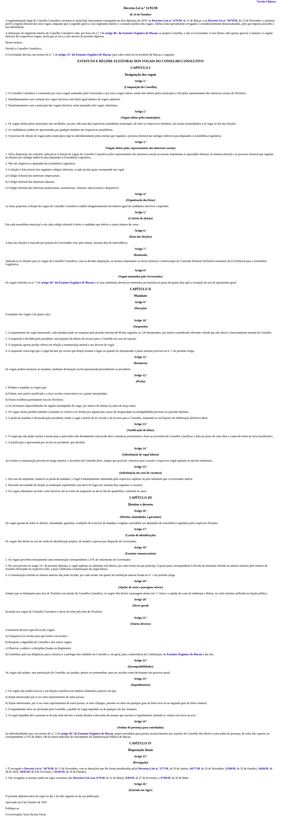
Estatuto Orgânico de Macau (184, 654)
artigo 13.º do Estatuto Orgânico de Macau (85, 54)
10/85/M (25, 771)
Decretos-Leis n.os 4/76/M (89, 777)
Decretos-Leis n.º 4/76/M (167, 20)
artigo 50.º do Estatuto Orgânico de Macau (87, 733)
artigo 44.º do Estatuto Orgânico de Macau (67, 282)
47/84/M (165, 777)
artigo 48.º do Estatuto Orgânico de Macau (131, 33)
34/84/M (263, 768)
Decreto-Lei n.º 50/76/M (222, 20)
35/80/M (230, 768)
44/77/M (195, 768)
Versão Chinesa (266, 1)
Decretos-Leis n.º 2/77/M (153, 768)
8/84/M (129, 777)
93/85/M (60, 771)
